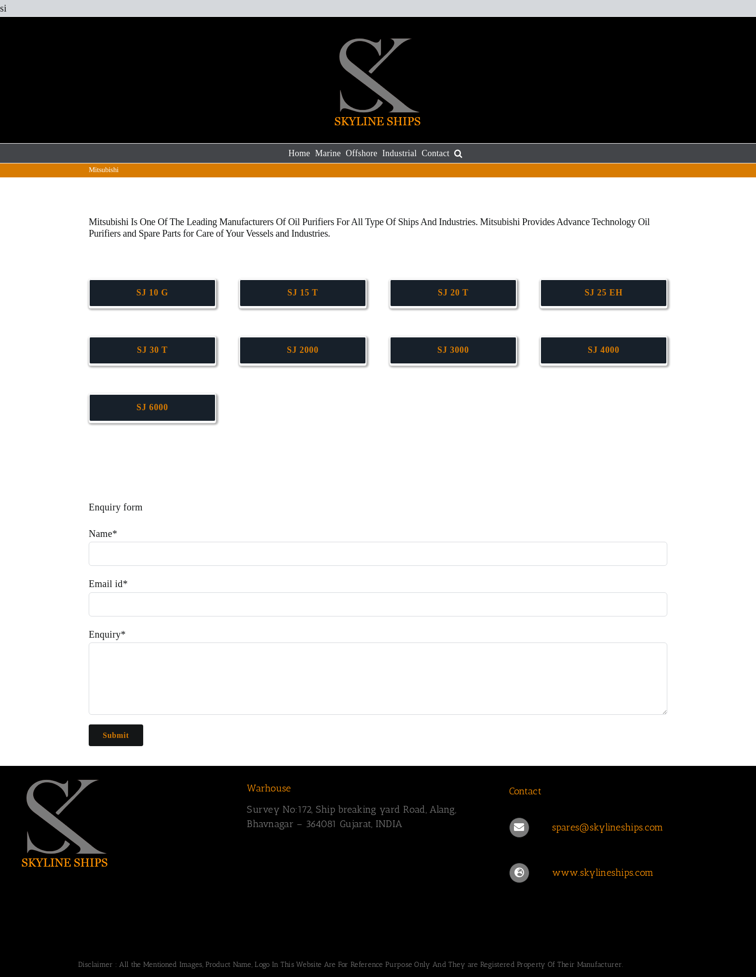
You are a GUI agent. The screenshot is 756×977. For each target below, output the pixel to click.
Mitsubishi (110, 221)
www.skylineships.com (603, 872)
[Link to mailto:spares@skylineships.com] (519, 827)
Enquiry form (116, 507)
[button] (458, 153)
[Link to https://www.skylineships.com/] (519, 873)
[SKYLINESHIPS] (65, 778)
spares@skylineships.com (607, 827)
